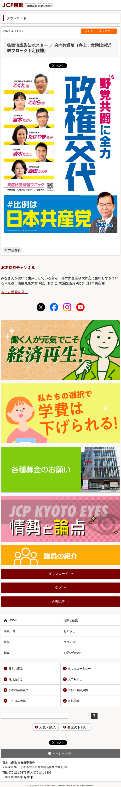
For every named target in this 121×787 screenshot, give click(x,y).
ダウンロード (58, 574)
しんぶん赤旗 (17, 701)
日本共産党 (15, 668)
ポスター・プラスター (98, 31)
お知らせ (69, 631)
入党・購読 (47, 727)
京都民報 (73, 701)
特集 (7, 642)
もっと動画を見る (14, 292)
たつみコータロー (79, 668)
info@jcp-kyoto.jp (22, 777)
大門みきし (75, 679)
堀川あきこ (15, 679)
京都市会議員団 (78, 690)
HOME (13, 620)
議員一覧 (9, 631)
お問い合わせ (72, 652)
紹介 (7, 652)
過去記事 (58, 601)
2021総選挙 (12, 250)
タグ (58, 587)
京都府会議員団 (18, 690)
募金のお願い (77, 727)
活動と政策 (70, 620)
